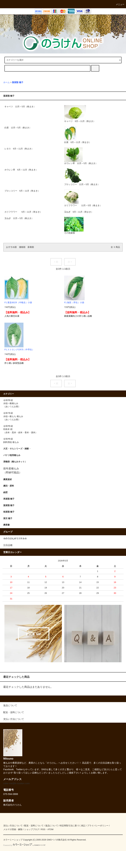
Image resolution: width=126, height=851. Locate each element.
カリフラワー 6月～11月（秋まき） (23, 212)
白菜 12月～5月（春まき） (17, 128)
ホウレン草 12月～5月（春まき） (80, 156)
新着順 (31, 247)
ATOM (50, 829)
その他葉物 (74, 225)
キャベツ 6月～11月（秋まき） (79, 113)
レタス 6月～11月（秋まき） (18, 149)
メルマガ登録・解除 (12, 829)
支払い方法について (12, 825)
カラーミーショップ (12, 839)
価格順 (22, 247)
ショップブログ (31, 829)
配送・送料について (33, 825)
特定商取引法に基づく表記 (72, 825)
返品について (51, 825)
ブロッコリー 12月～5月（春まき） (82, 177)
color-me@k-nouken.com (16, 783)
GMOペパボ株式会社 (57, 839)
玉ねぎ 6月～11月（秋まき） (78, 212)
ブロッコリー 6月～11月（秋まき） (22, 191)
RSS (43, 829)
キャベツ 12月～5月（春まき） (20, 106)
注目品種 (7, 545)
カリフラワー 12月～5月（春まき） (83, 198)
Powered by (24, 845)
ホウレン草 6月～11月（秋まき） (21, 170)
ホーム (6, 82)
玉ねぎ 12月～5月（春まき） (18, 218)
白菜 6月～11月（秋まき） (77, 134)
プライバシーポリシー (97, 825)
